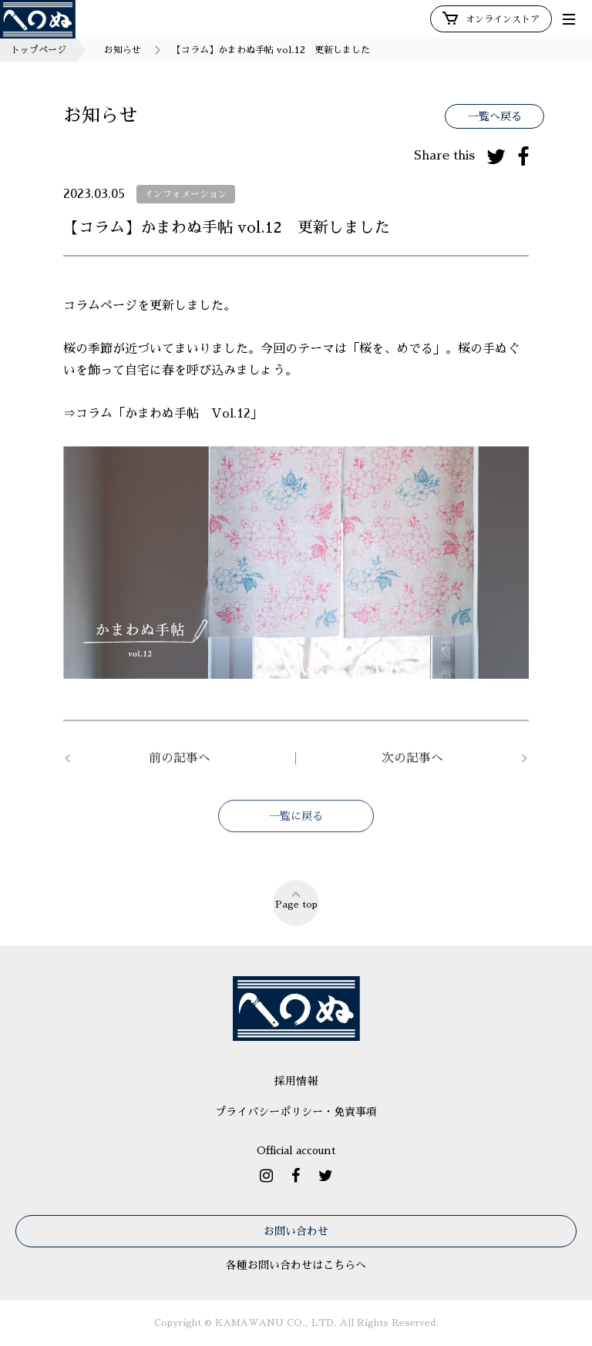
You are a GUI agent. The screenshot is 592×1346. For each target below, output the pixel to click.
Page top (296, 899)
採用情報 (296, 1081)
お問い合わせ (296, 1231)
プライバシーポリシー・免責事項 (296, 1111)
